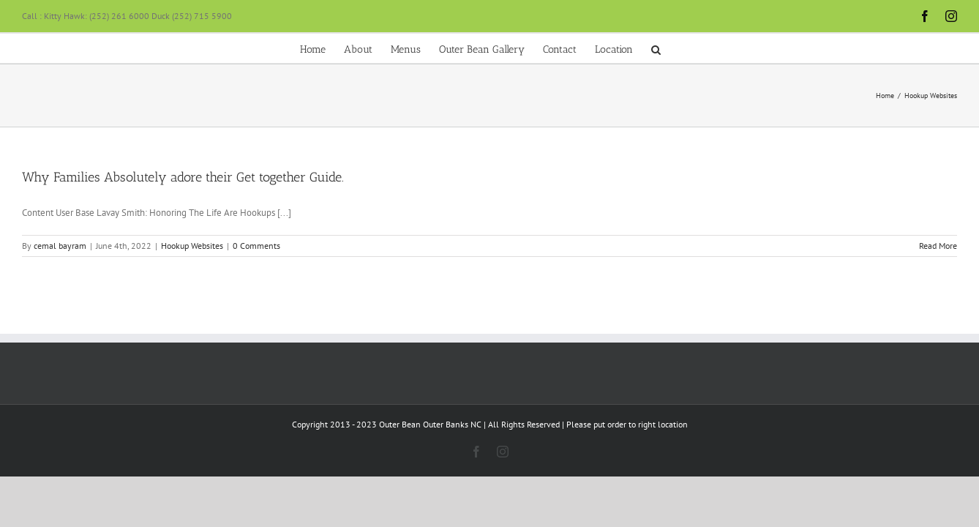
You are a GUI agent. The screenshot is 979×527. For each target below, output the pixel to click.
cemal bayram (60, 245)
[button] (762, 48)
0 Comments (256, 245)
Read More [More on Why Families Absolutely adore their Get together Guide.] (938, 245)
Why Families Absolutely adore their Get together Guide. (183, 177)
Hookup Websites (192, 245)
